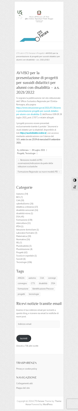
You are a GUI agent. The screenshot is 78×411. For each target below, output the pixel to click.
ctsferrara (24, 150)
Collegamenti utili (24, 383)
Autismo (20, 193)
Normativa (21, 239)
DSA (18, 216)
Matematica (21, 236)
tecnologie (34, 294)
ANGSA (21, 278)
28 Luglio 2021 (38, 150)
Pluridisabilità (22, 246)
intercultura (21, 223)
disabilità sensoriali (25, 210)
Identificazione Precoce (43, 288)
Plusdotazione (22, 249)
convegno (22, 283)
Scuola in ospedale (25, 255)
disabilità (43, 283)
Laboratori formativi (25, 233)
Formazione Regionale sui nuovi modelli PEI (39, 171)
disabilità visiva (23, 213)
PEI (17, 242)
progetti (21, 294)
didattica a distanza (25, 206)
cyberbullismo (22, 203)
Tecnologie (30, 153)
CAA (18, 200)
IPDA (18, 226)
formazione (23, 288)
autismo (32, 278)
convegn (52, 278)
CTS (33, 283)
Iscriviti (23, 338)
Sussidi (19, 259)
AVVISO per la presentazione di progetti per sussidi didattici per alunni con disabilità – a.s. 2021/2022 (38, 83)
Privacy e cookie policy (26, 368)
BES (18, 197)
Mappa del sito (23, 388)
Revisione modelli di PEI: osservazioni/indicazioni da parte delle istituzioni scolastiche (35, 163)
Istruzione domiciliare (26, 229)
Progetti (20, 153)
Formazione (21, 220)
